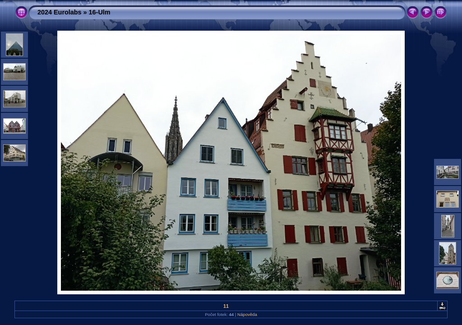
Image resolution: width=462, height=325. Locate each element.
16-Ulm (100, 12)
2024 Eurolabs (59, 12)
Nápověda (247, 314)
